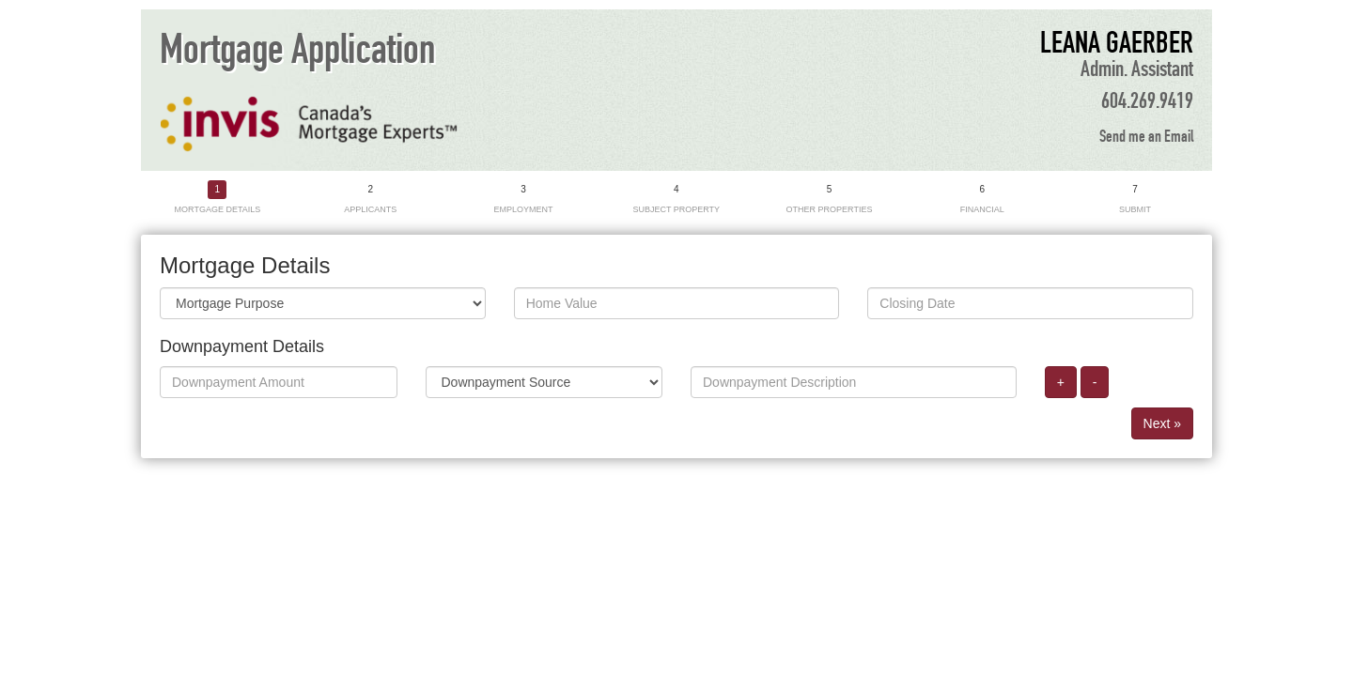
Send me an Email (1146, 137)
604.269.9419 (1147, 101)
